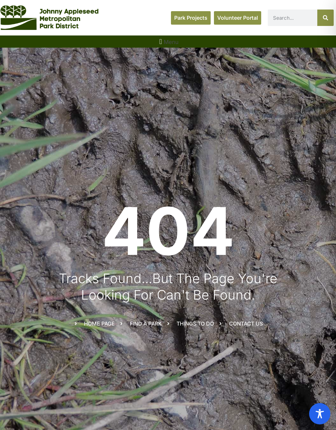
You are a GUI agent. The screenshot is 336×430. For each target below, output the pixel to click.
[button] (168, 41)
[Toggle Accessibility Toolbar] (319, 413)
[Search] (325, 18)
